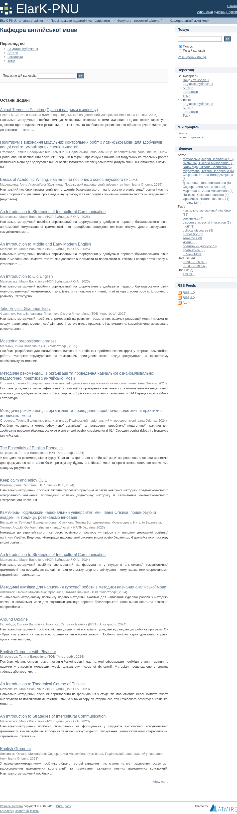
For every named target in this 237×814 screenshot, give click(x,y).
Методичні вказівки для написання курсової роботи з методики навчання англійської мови (83, 587)
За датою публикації (22, 49)
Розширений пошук (192, 57)
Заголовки (15, 57)
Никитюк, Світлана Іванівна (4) (206, 195)
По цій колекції (192, 50)
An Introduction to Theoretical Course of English (42, 684)
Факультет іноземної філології (140, 20)
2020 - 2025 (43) (195, 262)
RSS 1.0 (189, 292)
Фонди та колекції (196, 80)
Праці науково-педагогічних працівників (80, 20)
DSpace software (11, 806)
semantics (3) (192, 238)
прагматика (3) (194, 250)
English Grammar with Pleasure (28, 652)
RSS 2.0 (189, 297)
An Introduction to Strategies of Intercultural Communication (53, 212)
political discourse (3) (198, 230)
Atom (186, 302)
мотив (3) (190, 242)
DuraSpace (63, 806)
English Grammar (15, 749)
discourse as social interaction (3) (207, 222)
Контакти (6, 811)
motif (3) (189, 226)
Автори (12, 53)
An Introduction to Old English (26, 276)
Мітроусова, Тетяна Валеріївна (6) (208, 171)
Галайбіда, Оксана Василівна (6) (207, 167)
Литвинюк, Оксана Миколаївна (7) (208, 163)
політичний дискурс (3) (200, 246)
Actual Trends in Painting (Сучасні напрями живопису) (49, 110)
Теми (11, 61)
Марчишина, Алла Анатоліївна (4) (208, 191)
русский (220, 12)
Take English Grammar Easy (25, 308)
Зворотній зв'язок (27, 811)
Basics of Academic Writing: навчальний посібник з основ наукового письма (69, 179)
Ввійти (232, 6)
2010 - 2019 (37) (195, 266)
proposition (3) (193, 234)
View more (160, 782)
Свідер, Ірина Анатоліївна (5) (204, 187)
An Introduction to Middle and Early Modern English (45, 244)
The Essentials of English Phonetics (31, 448)
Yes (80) (189, 274)
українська (205, 12)
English (231, 12)
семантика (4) (193, 218)
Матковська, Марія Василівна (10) (208, 159)
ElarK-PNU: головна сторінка (21, 20)
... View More (192, 203)
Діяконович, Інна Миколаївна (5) (207, 183)
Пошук (186, 46)
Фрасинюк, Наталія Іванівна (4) (206, 199)
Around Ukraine (14, 619)
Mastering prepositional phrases (28, 341)
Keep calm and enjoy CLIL (23, 480)
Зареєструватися (190, 137)
